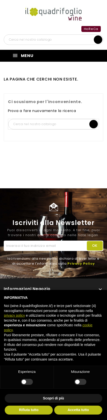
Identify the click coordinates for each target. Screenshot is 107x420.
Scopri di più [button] (53, 398)
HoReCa (91, 29)
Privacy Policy (81, 263)
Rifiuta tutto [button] (29, 410)
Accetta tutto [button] (78, 410)
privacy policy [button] (14, 315)
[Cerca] (53, 39)
